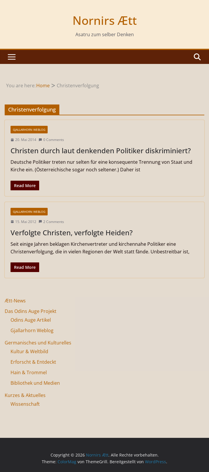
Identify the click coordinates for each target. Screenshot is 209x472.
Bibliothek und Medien (35, 383)
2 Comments (51, 221)
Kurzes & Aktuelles (25, 395)
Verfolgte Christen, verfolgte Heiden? (72, 232)
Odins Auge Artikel (31, 320)
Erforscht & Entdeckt (33, 362)
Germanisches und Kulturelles (38, 342)
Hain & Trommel (29, 372)
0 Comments (51, 139)
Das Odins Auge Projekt (30, 311)
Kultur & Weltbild (29, 351)
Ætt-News (15, 300)
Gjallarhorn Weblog (29, 130)
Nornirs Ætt (104, 20)
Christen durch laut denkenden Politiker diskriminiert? (101, 150)
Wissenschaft (25, 404)
